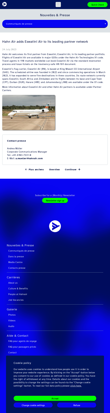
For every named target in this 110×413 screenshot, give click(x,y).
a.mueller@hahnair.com (29, 158)
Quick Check (97, 4)
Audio (11, 326)
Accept (55, 398)
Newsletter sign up (55, 200)
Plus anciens (36, 169)
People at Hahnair (17, 294)
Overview (54, 169)
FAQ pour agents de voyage (22, 341)
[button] (58, 4)
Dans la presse (16, 256)
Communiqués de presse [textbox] (19, 24)
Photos (12, 315)
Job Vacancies (16, 300)
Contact (12, 352)
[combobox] (55, 24)
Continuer (71, 169)
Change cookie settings (33, 405)
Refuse (76, 405)
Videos (11, 320)
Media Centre (15, 262)
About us (12, 282)
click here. (76, 385)
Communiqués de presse (21, 250)
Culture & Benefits (18, 288)
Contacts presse (16, 268)
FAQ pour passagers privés (22, 347)
